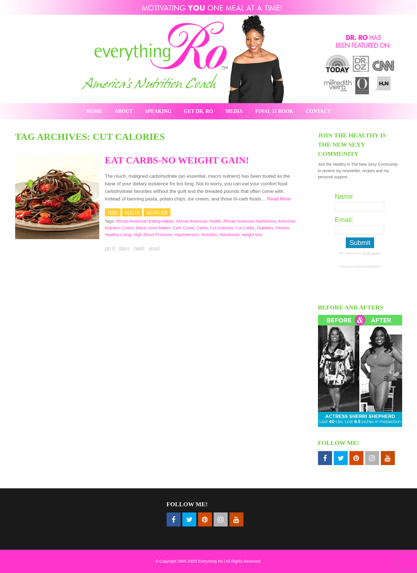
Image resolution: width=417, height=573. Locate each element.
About (124, 111)
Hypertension (186, 234)
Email (154, 248)
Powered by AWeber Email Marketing (360, 266)
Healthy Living (118, 234)
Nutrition (157, 212)
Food (113, 212)
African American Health (198, 221)
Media (234, 111)
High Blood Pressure (152, 234)
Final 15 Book (274, 111)
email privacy (372, 253)
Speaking (158, 111)
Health (132, 212)
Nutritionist (229, 234)
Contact (318, 111)
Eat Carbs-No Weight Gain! (177, 160)
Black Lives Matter (153, 227)
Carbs (202, 227)
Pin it (110, 248)
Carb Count (183, 227)
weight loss (252, 234)
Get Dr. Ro (198, 111)
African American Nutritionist (249, 221)
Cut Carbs (245, 227)
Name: (345, 196)
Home (94, 111)
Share (124, 248)
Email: (344, 219)
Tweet (139, 248)
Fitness (282, 227)
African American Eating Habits (145, 221)
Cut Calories (221, 227)
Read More (279, 199)
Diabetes (265, 227)
